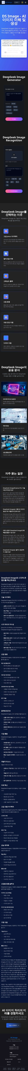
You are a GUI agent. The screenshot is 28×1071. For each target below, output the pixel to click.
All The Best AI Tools (14, 1054)
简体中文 (9, 1068)
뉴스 (19, 1062)
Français (4, 1069)
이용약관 (19, 1059)
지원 (11, 1053)
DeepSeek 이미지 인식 (14, 1048)
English (4, 1068)
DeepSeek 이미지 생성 (14, 1047)
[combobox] (17, 2)
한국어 (18, 1069)
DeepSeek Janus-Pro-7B (17, 1041)
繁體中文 (14, 1068)
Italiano (13, 1069)
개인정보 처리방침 (8, 1059)
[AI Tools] (14, 48)
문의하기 (9, 1064)
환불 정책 (9, 1062)
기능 (14, 1045)
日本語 (18, 1068)
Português (23, 1069)
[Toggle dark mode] (22, 2)
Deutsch (23, 1068)
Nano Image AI (13, 1056)
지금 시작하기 (14, 1025)
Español (9, 1069)
